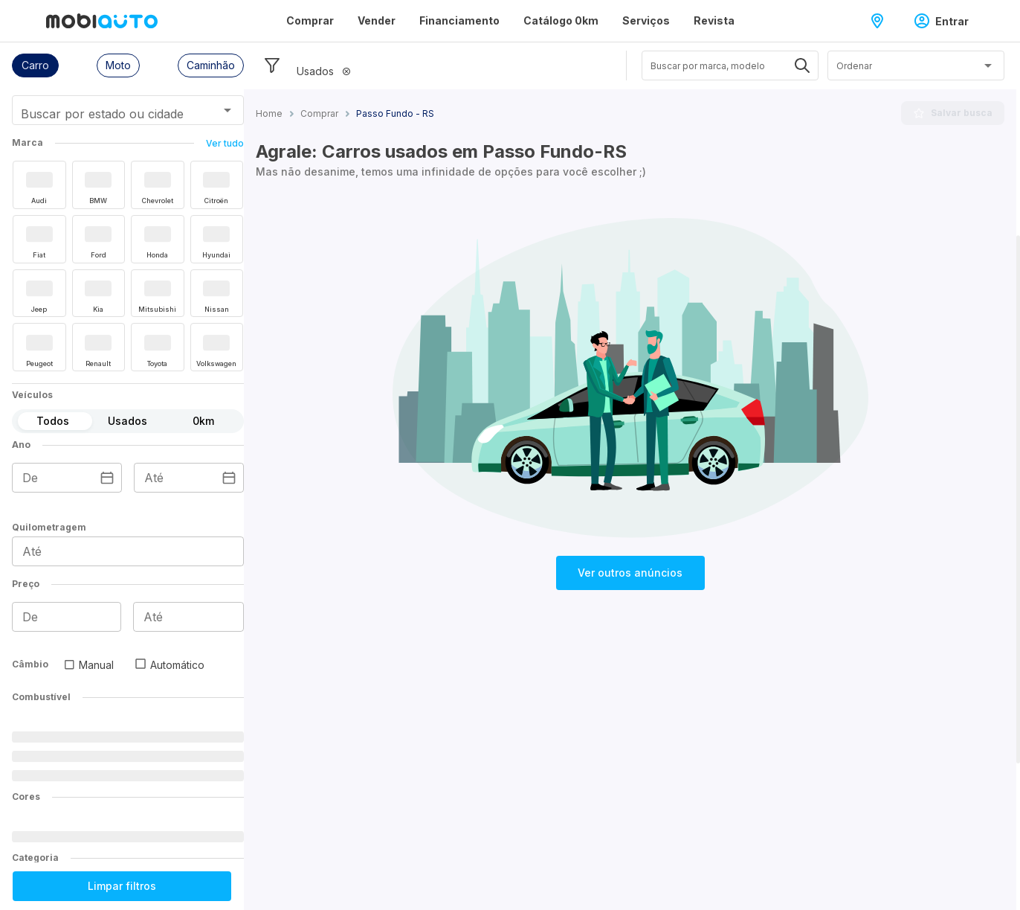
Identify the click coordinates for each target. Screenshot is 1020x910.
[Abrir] (227, 110)
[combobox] (110, 115)
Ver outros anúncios (630, 572)
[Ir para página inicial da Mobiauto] (102, 21)
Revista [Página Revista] (714, 20)
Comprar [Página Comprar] (310, 20)
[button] (35, 65)
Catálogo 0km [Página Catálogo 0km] (560, 20)
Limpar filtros (122, 885)
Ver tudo (225, 143)
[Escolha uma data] (107, 477)
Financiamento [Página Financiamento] (459, 20)
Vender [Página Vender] (377, 20)
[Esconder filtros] (272, 65)
